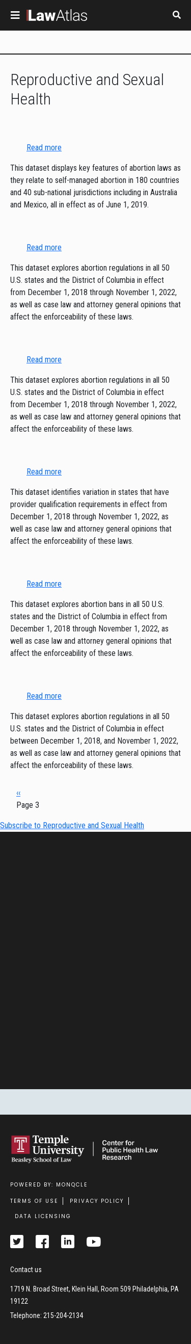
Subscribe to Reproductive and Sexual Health (72, 825)
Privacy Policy (97, 1201)
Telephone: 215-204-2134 (46, 1315)
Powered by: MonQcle (49, 1185)
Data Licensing (43, 1216)
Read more (44, 147)
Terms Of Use (34, 1201)
